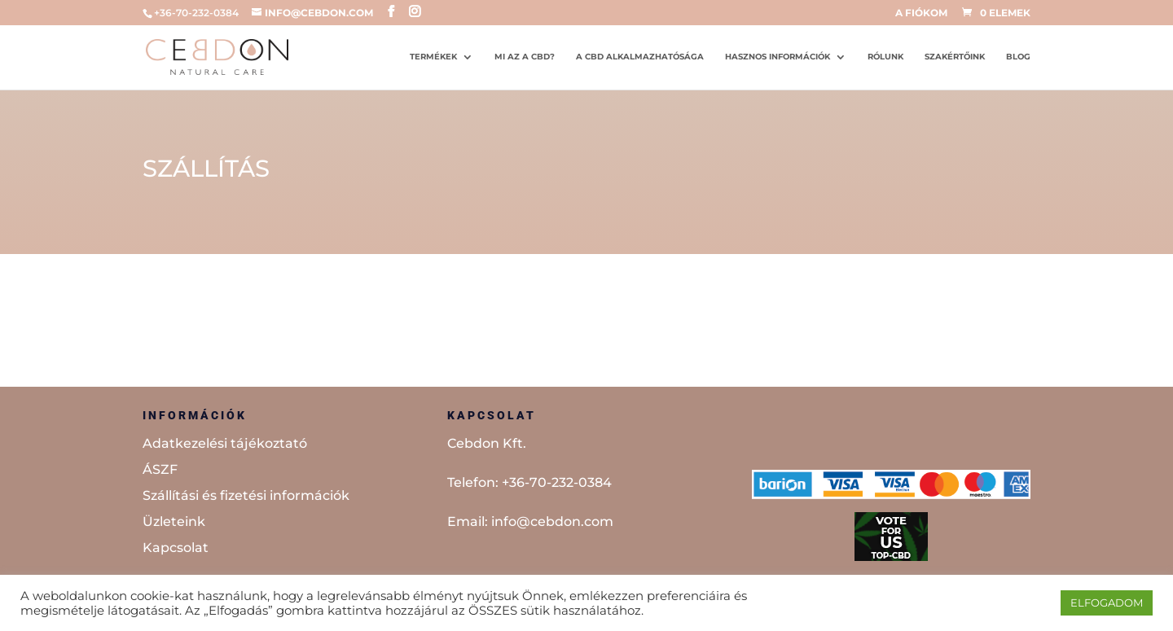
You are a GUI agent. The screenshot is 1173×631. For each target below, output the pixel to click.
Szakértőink (955, 56)
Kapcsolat (176, 547)
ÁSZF (160, 469)
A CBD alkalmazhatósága (640, 56)
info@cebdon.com (552, 521)
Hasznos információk (777, 56)
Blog (1018, 56)
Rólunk (885, 56)
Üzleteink (174, 521)
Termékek (433, 56)
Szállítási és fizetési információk (246, 495)
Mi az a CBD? (524, 56)
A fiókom (921, 13)
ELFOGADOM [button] (1106, 602)
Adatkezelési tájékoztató (225, 443)
